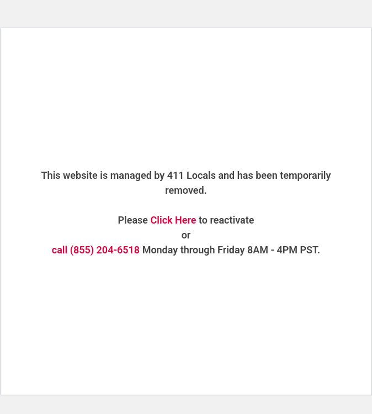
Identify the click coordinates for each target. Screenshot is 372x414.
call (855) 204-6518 (96, 250)
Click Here (173, 220)
